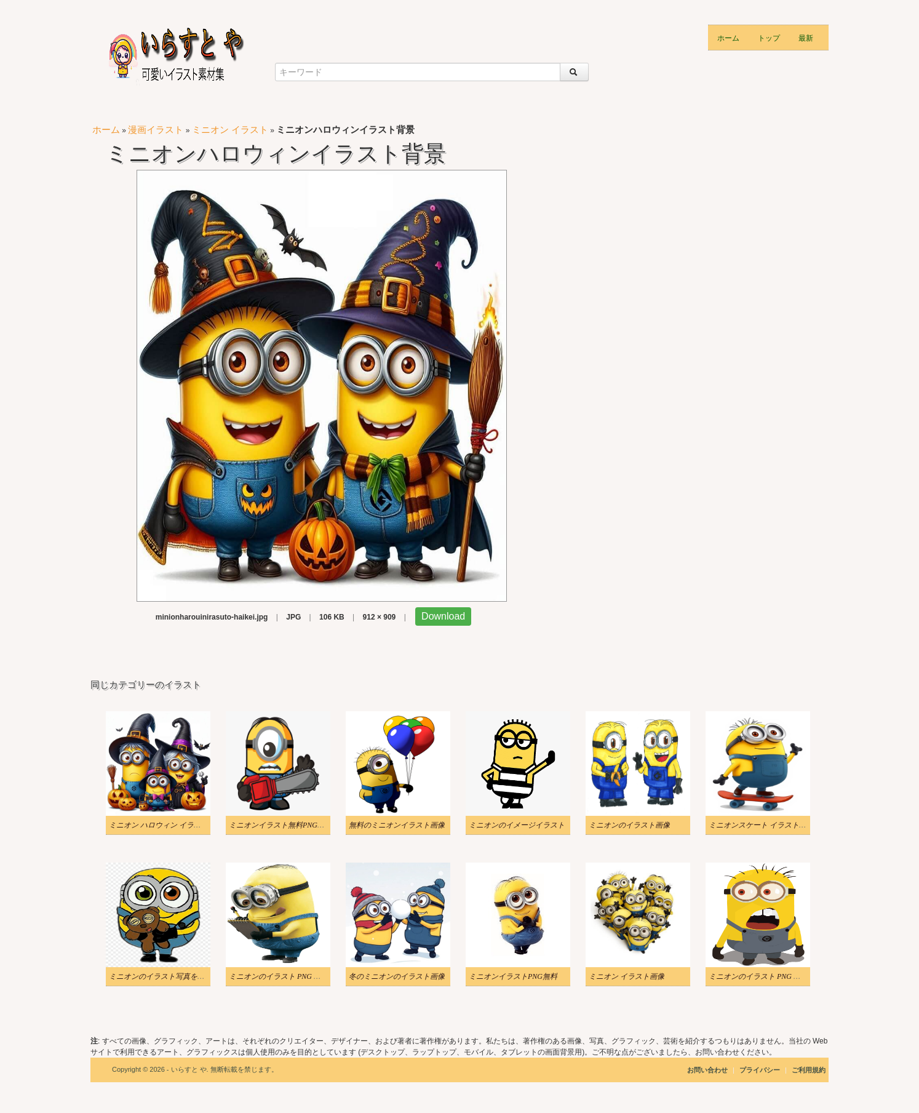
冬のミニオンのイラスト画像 (397, 976)
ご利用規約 (809, 1070)
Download (443, 616)
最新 (805, 37)
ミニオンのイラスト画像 (629, 825)
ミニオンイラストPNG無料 (513, 976)
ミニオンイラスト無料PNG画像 (280, 825)
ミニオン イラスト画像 (626, 976)
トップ (769, 37)
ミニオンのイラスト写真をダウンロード (175, 976)
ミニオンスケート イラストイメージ (769, 825)
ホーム (728, 37)
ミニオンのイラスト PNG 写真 (758, 976)
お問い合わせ (707, 1070)
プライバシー (760, 1070)
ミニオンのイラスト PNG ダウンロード (293, 976)
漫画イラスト (155, 129)
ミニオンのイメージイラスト (517, 825)
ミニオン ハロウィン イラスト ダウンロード (182, 825)
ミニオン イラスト (230, 129)
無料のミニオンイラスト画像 (397, 825)
